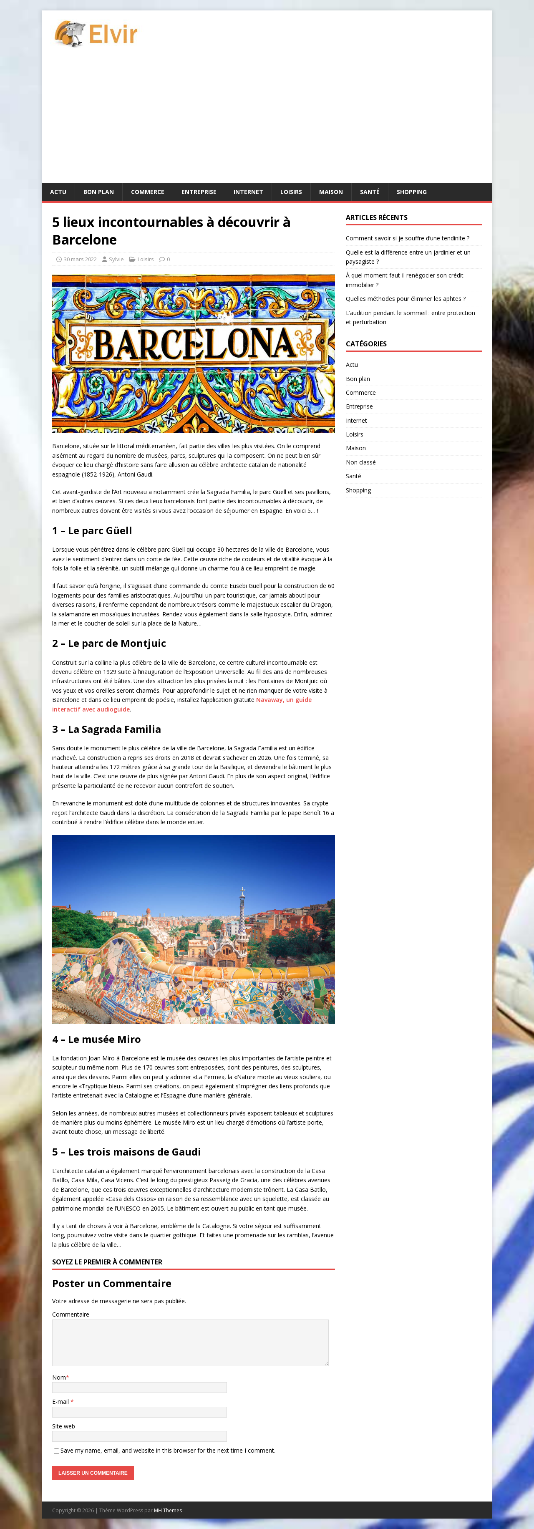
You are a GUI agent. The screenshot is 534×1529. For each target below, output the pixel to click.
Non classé (361, 462)
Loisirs (291, 192)
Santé (370, 192)
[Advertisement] (267, 120)
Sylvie (116, 259)
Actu (58, 192)
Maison (331, 192)
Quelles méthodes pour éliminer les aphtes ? (406, 299)
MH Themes (168, 1510)
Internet (248, 192)
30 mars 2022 (80, 259)
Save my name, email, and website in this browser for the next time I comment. (167, 1450)
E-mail (61, 1401)
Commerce (147, 192)
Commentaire (70, 1314)
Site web (63, 1426)
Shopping (412, 192)
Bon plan (98, 192)
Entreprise (199, 192)
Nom (59, 1377)
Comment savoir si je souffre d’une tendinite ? (407, 238)
